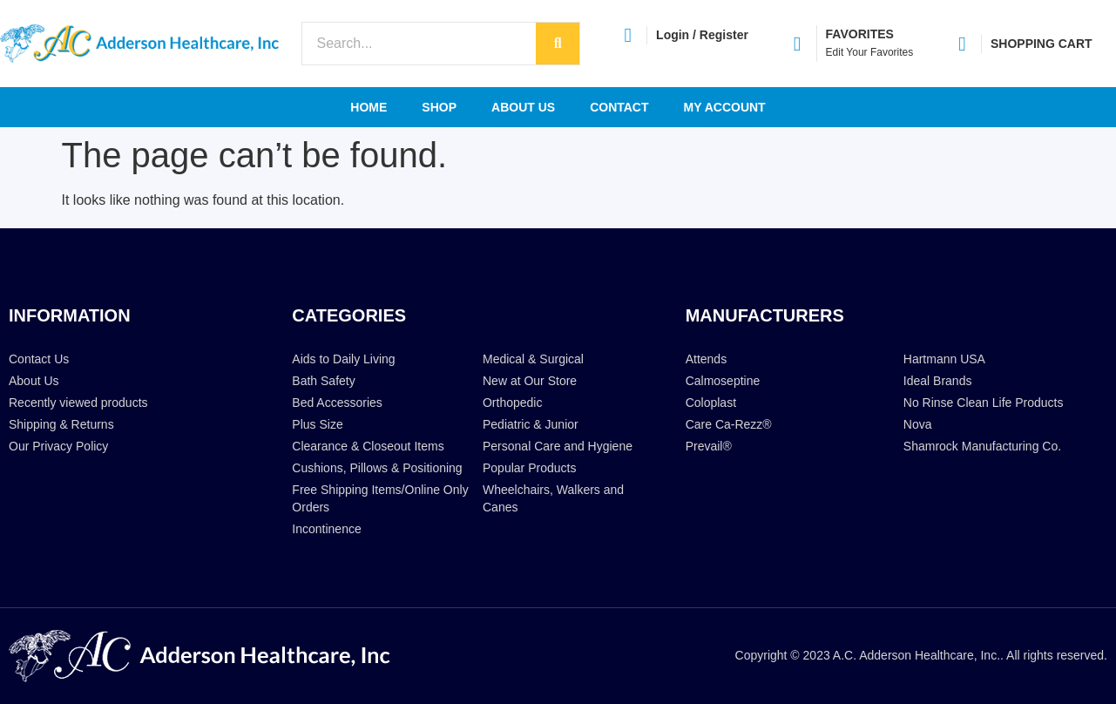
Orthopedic (512, 403)
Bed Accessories (337, 403)
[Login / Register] (628, 35)
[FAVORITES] (798, 44)
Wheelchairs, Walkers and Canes (553, 498)
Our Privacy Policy (58, 446)
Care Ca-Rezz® (729, 424)
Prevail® (709, 446)
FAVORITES (860, 34)
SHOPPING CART (1041, 44)
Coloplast (711, 403)
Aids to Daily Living (343, 359)
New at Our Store (530, 381)
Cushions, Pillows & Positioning (377, 468)
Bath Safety (323, 381)
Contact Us (39, 359)
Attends (706, 359)
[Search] (557, 43)
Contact (619, 107)
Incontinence (326, 529)
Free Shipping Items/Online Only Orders (380, 498)
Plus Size (317, 424)
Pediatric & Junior (530, 424)
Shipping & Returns (61, 424)
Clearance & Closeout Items (367, 446)
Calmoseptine (723, 381)
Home (368, 107)
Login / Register (702, 35)
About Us (523, 107)
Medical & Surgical (533, 359)
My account (725, 107)
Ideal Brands (937, 381)
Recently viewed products (78, 403)
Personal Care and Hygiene (557, 446)
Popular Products (529, 468)
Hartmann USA (944, 359)
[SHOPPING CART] (962, 44)
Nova (917, 424)
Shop (439, 107)
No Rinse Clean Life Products (983, 403)
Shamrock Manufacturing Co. (982, 446)
